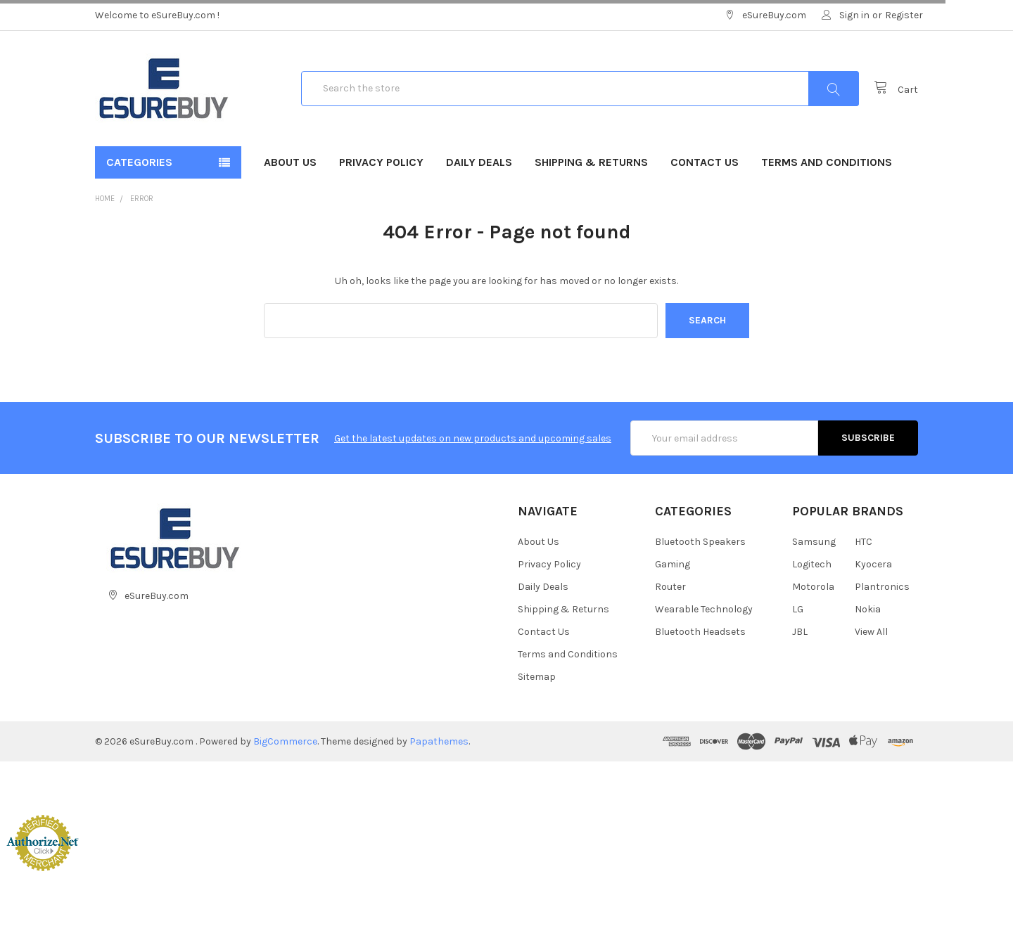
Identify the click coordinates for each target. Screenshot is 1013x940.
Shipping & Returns (591, 162)
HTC (863, 542)
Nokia (868, 609)
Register (904, 15)
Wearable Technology (704, 609)
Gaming (672, 564)
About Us (290, 162)
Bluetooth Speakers (700, 542)
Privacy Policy (381, 162)
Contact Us (704, 162)
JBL (800, 632)
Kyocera (873, 564)
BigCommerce (285, 741)
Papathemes (439, 741)
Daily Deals (479, 162)
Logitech (812, 564)
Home (105, 198)
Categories (139, 162)
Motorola (813, 587)
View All (871, 632)
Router (670, 587)
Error (141, 198)
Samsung (814, 542)
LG (797, 609)
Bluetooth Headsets (700, 632)
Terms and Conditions (826, 162)
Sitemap (537, 677)
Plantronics (882, 587)
